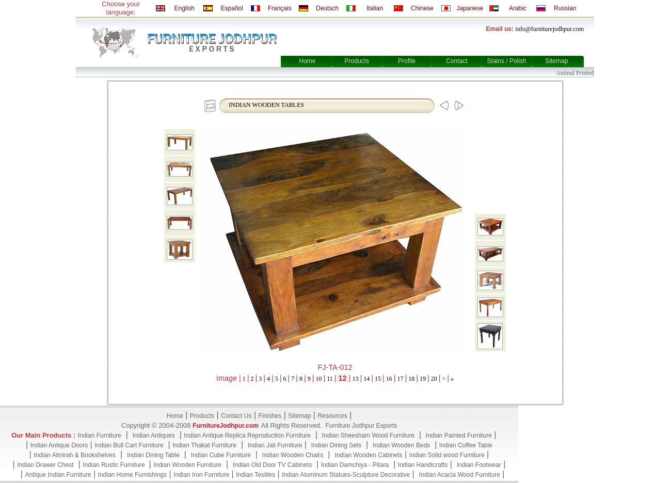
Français (280, 8)
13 (355, 378)
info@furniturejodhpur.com (549, 29)
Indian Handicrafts (423, 465)
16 (389, 378)
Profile (407, 61)
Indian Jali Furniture (275, 445)
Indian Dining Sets (336, 445)
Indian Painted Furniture (459, 435)
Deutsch (327, 8)
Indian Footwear (479, 465)
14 (366, 378)
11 (329, 378)
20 (434, 378)
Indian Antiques (154, 435)
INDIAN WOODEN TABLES (266, 104)
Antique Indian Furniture (58, 474)
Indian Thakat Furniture (204, 445)
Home (307, 61)
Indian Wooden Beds (401, 445)
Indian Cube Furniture (221, 455)
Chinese (422, 8)
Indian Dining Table (153, 455)
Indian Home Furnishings (132, 474)
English (184, 8)
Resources (332, 415)
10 (319, 378)
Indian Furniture (99, 435)
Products (357, 61)
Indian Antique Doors (59, 445)
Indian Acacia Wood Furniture (459, 474)
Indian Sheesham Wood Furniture (368, 435)
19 (422, 378)
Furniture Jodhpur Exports (361, 425)
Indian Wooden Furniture (187, 465)
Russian (565, 8)
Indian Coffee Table (465, 445)
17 (400, 378)
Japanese (469, 8)
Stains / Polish (507, 61)
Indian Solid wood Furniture (447, 455)
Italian (374, 8)
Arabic (518, 8)
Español (232, 8)
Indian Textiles (255, 474)
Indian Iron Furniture (201, 474)
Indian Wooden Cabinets (368, 455)
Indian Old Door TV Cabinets (272, 465)
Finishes (270, 415)
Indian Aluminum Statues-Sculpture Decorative (346, 474)
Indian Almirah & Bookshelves (75, 455)
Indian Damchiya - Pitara (355, 465)
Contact (456, 61)
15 (377, 378)
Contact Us (236, 415)
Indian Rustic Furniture (115, 465)
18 (411, 378)
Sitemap (556, 61)
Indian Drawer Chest (45, 465)
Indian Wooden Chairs (293, 455)
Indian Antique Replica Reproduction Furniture (247, 435)
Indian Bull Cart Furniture (128, 445)
